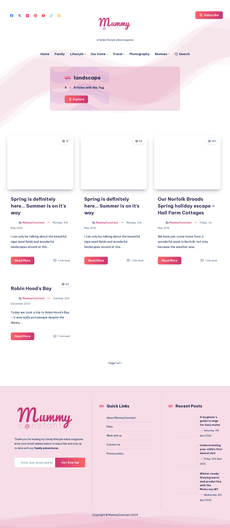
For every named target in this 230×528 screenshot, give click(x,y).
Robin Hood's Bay (31, 288)
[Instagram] (27, 15)
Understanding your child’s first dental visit (211, 449)
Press (110, 426)
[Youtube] (43, 15)
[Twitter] (19, 15)
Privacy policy (115, 453)
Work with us (114, 435)
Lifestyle (77, 54)
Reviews (161, 54)
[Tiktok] (51, 15)
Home (44, 54)
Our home (98, 54)
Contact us (113, 444)
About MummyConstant (121, 417)
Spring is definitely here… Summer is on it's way (38, 205)
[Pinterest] (35, 15)
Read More (24, 261)
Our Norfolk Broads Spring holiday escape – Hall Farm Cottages (186, 205)
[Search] (182, 54)
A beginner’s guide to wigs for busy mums (210, 421)
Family (60, 54)
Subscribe (209, 15)
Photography (140, 54)
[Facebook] (11, 15)
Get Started (70, 462)
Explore (76, 99)
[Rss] (59, 15)
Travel (117, 54)
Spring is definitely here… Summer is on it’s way (111, 205)
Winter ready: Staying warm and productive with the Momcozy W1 (210, 481)
